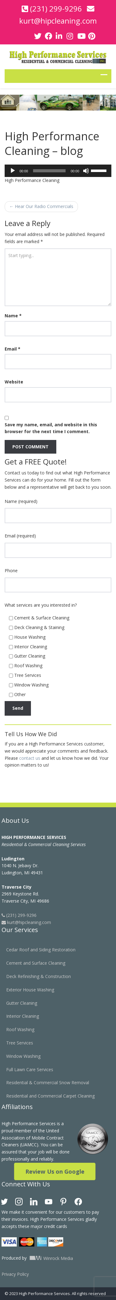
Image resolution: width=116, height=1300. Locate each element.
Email (12, 349)
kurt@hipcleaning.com (58, 21)
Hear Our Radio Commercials (41, 206)
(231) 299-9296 (56, 8)
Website (14, 382)
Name (13, 316)
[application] (58, 171)
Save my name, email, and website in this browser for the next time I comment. (51, 428)
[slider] (49, 170)
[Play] (13, 171)
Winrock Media (48, 1258)
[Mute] (86, 171)
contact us (29, 758)
